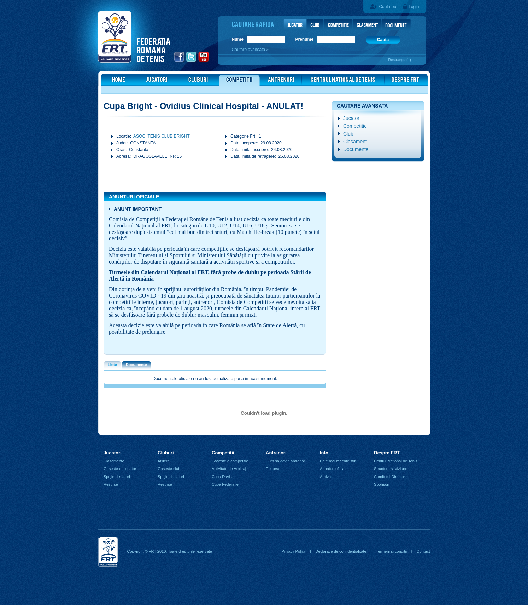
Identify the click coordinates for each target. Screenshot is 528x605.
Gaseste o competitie (230, 461)
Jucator (351, 118)
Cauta (383, 39)
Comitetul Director (389, 476)
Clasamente (114, 461)
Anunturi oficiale (333, 469)
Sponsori (381, 484)
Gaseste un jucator (120, 469)
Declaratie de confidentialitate (340, 551)
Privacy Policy (293, 551)
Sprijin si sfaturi (117, 476)
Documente (356, 149)
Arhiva (325, 476)
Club (348, 134)
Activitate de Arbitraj (229, 469)
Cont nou (387, 6)
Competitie (355, 126)
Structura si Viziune (390, 469)
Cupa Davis (222, 476)
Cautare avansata (249, 49)
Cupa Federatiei (225, 484)
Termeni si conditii (391, 551)
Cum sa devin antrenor (285, 461)
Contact (423, 551)
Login (414, 6)
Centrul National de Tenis (395, 461)
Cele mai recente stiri (338, 461)
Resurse (111, 484)
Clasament (355, 141)
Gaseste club (169, 469)
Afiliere (164, 461)
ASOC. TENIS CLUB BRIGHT (161, 136)
